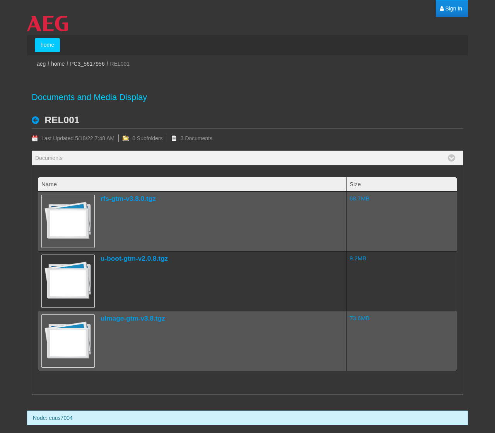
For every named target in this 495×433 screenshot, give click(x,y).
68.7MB (360, 198)
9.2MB (358, 258)
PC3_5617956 (87, 64)
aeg (41, 64)
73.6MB (360, 318)
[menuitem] (451, 8)
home (58, 64)
